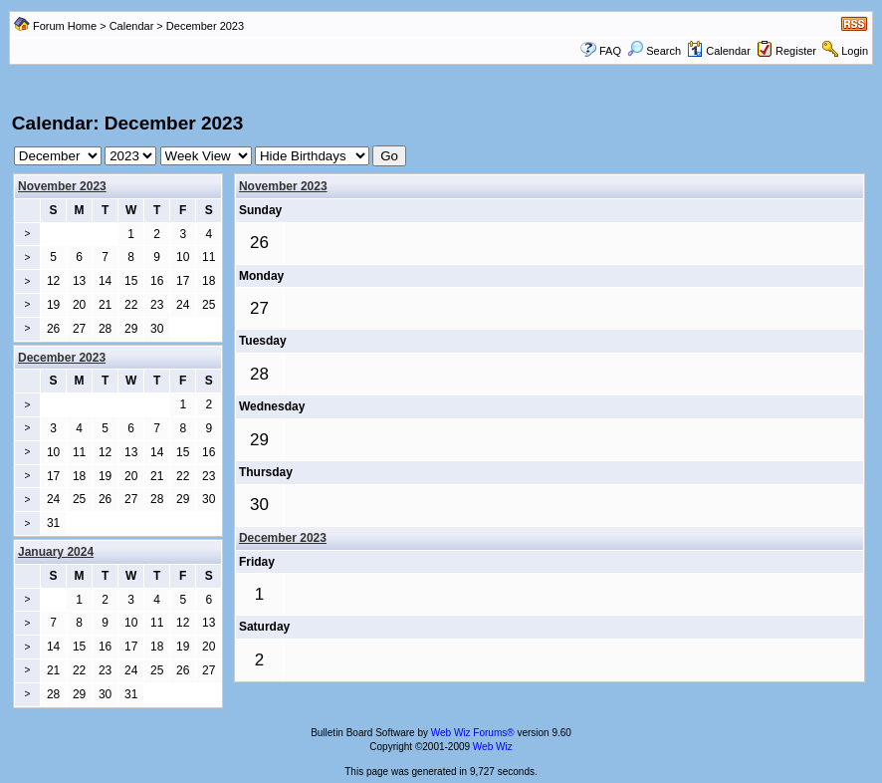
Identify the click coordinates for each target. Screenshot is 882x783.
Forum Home (65, 26)
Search (654, 51)
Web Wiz (493, 746)
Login (854, 51)
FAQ (610, 51)
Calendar (132, 26)
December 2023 (283, 538)
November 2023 (62, 186)
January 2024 (56, 552)
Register (795, 51)
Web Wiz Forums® (473, 732)
